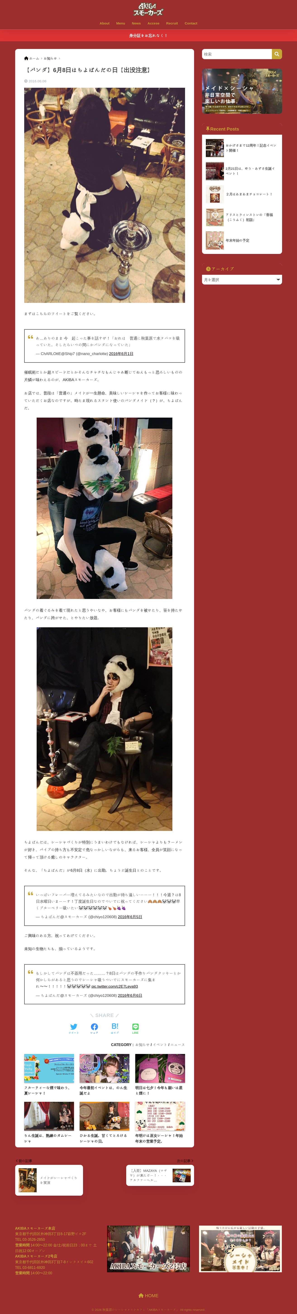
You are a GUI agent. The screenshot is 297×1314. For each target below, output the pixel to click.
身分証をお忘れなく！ (148, 35)
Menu (120, 23)
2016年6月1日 (121, 353)
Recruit (172, 23)
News (136, 23)
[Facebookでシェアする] (94, 1029)
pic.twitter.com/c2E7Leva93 (114, 986)
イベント (160, 1044)
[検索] (277, 54)
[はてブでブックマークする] (115, 1029)
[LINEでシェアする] (135, 1029)
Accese (153, 23)
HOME (148, 1295)
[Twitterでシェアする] (73, 1029)
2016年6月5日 (130, 917)
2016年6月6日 (130, 995)
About (104, 23)
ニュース (177, 1044)
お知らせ (142, 1044)
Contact (191, 23)
